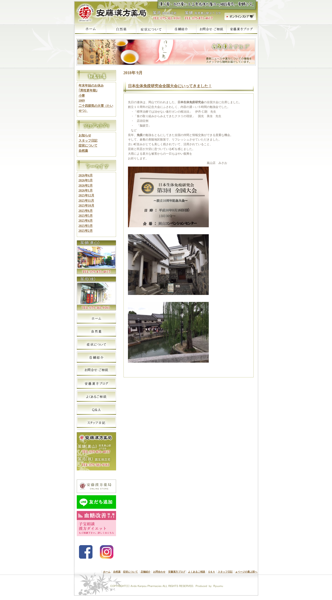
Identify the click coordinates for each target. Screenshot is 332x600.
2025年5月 (86, 215)
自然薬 (83, 150)
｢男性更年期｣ (88, 90)
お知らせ (85, 135)
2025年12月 (86, 195)
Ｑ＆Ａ (211, 571)
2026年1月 (86, 190)
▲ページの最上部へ (246, 571)
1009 (82, 100)
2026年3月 (86, 180)
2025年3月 (86, 226)
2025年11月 (86, 200)
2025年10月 (86, 205)
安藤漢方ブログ (176, 571)
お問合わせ (159, 571)
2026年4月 (86, 175)
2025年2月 (86, 230)
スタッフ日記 (88, 140)
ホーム (106, 571)
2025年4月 (86, 220)
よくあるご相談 (196, 571)
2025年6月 (86, 210)
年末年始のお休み (91, 85)
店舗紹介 (145, 571)
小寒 (82, 95)
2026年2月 (86, 185)
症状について (88, 145)
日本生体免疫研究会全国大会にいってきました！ (170, 86)
